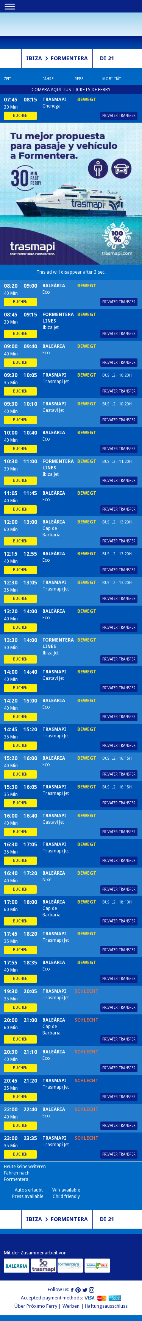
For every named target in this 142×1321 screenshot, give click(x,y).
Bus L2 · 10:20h (117, 375)
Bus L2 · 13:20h (117, 522)
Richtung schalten (10, 58)
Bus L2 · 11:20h (117, 462)
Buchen (20, 116)
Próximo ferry (19, 29)
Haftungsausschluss (106, 1306)
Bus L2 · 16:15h (117, 758)
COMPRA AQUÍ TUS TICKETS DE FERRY (71, 89)
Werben (71, 1306)
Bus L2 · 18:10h (117, 902)
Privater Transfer (119, 116)
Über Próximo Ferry (35, 1306)
